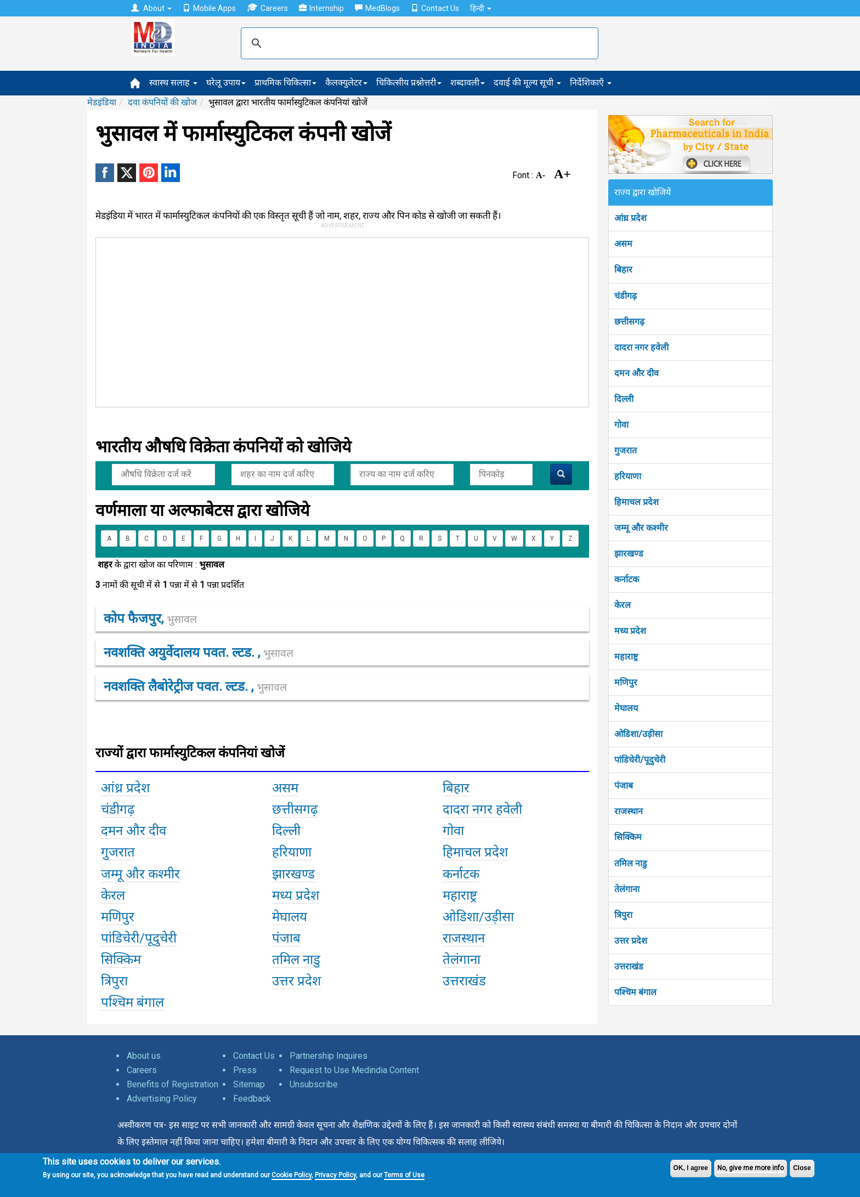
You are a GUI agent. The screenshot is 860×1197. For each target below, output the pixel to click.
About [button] (151, 8)
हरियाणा (627, 476)
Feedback (252, 1098)
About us (144, 1056)
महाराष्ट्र (626, 656)
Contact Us (435, 8)
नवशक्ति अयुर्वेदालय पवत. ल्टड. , (198, 652)
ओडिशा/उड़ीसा (638, 734)
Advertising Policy (162, 1098)
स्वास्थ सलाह (173, 82)
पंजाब (623, 785)
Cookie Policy (291, 1175)
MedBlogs (377, 8)
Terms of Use (404, 1175)
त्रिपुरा (623, 915)
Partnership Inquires (328, 1056)
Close (802, 1168)
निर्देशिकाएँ (591, 82)
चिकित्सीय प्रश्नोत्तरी (409, 82)
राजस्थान (628, 811)
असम (623, 244)
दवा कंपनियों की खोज (162, 102)
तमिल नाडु (630, 863)
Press (245, 1070)
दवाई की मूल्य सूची (527, 82)
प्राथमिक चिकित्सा (285, 82)
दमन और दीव (636, 373)
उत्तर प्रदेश (630, 940)
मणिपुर (625, 682)
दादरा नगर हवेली (641, 347)
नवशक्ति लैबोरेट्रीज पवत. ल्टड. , (195, 686)
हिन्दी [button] (480, 8)
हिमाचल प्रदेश (636, 502)
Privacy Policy (335, 1175)
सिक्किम (628, 837)
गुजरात (625, 450)
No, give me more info (750, 1168)
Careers (267, 8)
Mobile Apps (209, 8)
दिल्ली (623, 399)
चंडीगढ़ (625, 296)
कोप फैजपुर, (150, 618)
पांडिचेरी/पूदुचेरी (639, 759)
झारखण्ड (628, 553)
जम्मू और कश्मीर (641, 528)
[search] (418, 43)
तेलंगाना (627, 889)
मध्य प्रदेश (630, 631)
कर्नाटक (626, 579)
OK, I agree (691, 1168)
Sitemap (249, 1084)
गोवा (621, 424)
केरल (622, 605)
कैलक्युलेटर (346, 82)
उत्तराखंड (628, 966)
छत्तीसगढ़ (629, 321)
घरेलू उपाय (226, 82)
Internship (321, 8)
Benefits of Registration (172, 1084)
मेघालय (626, 708)
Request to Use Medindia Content (354, 1070)
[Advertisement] (337, 320)
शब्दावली (467, 82)
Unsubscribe (314, 1084)
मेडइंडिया (101, 102)
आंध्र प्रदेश (630, 218)
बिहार (623, 269)
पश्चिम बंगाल (635, 992)
